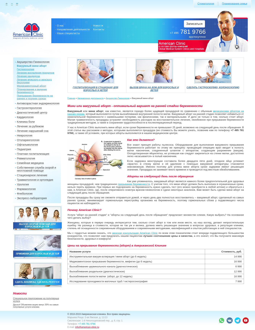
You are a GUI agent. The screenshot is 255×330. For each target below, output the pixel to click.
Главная (71, 98)
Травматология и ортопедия (35, 179)
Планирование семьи (234, 3)
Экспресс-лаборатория (32, 198)
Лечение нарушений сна (32, 130)
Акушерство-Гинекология (33, 61)
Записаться (194, 23)
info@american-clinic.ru (87, 327)
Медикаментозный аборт (31, 85)
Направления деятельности (73, 29)
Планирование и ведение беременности (32, 91)
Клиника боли (26, 121)
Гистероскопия (25, 69)
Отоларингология (28, 140)
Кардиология (25, 117)
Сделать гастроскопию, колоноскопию (213, 86)
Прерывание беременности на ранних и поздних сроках (35, 97)
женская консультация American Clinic (135, 233)
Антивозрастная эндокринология (38, 103)
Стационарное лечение (32, 175)
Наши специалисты (68, 33)
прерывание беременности (134, 184)
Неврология (24, 135)
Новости (98, 25)
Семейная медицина (30, 163)
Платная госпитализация (33, 153)
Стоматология (205, 3)
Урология (23, 184)
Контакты (98, 29)
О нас (60, 25)
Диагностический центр (32, 112)
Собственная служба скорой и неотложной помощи (36, 169)
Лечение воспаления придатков (35, 72)
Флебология (25, 193)
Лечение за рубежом (30, 126)
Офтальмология (27, 144)
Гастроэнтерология (29, 107)
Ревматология (26, 158)
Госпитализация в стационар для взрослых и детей (95, 87)
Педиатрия (24, 149)
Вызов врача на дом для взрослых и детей (154, 87)
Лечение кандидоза (28, 76)
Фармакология (26, 189)
